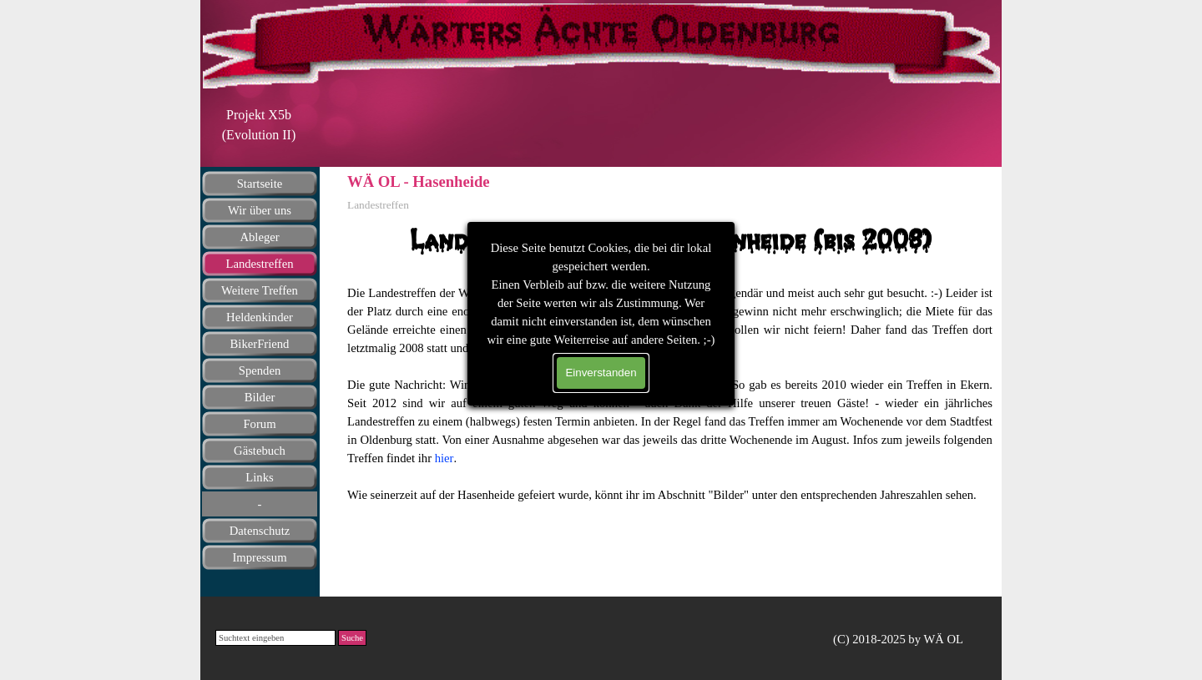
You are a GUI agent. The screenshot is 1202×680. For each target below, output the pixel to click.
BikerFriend (260, 343)
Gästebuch (259, 450)
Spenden (259, 370)
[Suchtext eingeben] (275, 638)
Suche (352, 637)
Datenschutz (260, 530)
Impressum (259, 557)
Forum (259, 424)
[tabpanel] (259, 125)
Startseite (260, 183)
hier (444, 458)
